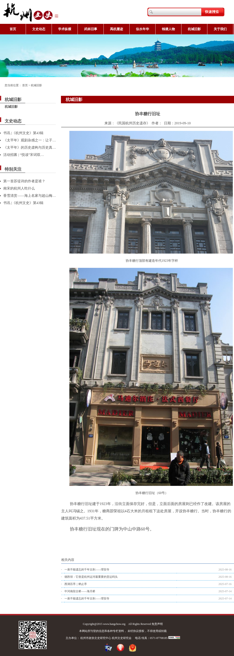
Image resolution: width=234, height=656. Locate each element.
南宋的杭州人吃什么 (19, 188)
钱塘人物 (168, 29)
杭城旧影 (194, 29)
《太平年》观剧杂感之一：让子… (29, 140)
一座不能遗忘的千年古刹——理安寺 (86, 569)
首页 (13, 29)
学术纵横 (64, 29)
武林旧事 (90, 29)
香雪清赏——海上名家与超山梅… (29, 195)
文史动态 (38, 29)
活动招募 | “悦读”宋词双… (23, 155)
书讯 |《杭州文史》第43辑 (23, 133)
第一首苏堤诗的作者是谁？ (24, 181)
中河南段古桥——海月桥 (79, 591)
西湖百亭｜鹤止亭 (75, 584)
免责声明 (157, 624)
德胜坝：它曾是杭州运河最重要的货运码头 (91, 576)
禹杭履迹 (116, 29)
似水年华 (142, 29)
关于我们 (220, 29)
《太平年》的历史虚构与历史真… (29, 147)
